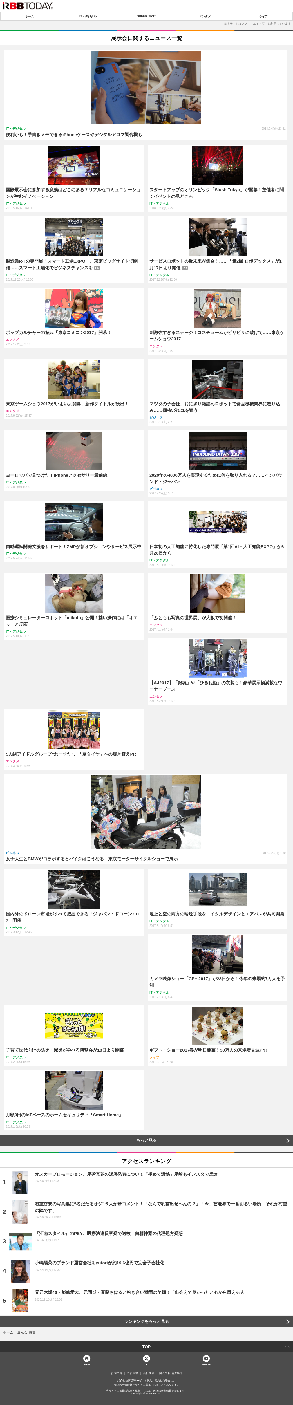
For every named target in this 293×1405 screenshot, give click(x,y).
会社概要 (149, 1373)
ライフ (263, 16)
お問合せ (116, 1373)
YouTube (206, 1364)
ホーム (29, 16)
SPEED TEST (146, 16)
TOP (146, 1346)
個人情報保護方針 (170, 1373)
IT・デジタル (88, 16)
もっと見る (146, 1140)
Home (87, 1364)
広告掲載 (132, 1373)
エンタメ (205, 16)
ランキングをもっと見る (146, 1321)
